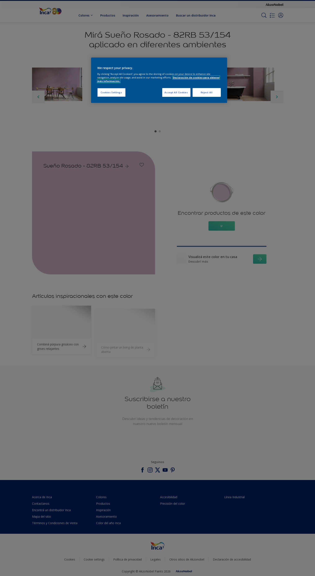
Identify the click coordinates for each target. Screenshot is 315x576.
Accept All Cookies (176, 92)
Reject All (207, 92)
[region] (159, 80)
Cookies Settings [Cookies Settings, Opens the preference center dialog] (111, 92)
